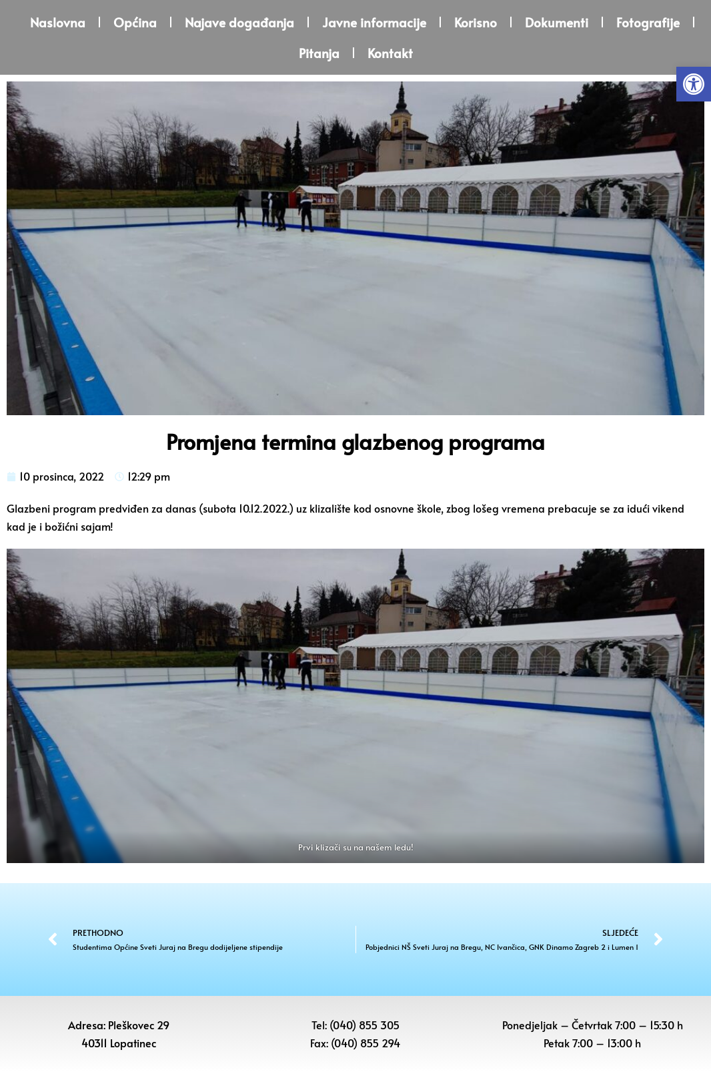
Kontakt (390, 52)
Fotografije (648, 22)
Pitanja (319, 52)
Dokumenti (556, 22)
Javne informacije (374, 22)
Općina (135, 22)
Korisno (475, 22)
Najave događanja (239, 22)
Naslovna (57, 22)
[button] (693, 84)
